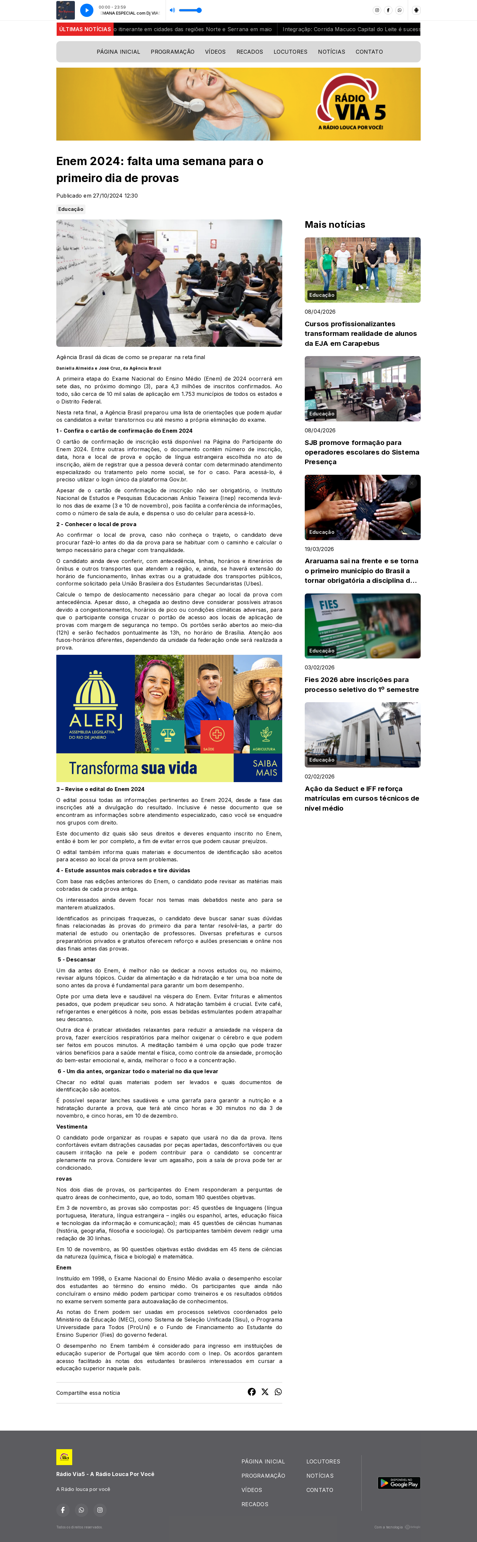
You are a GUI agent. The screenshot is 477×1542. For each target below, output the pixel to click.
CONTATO (369, 51)
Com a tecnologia (397, 1527)
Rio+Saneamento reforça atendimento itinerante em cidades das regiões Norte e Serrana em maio (154, 29)
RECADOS (250, 51)
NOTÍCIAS (331, 51)
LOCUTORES (290, 51)
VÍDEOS (215, 51)
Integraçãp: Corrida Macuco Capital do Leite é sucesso (363, 29)
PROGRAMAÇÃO (172, 51)
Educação (70, 209)
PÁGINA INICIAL (118, 51)
